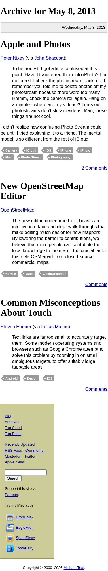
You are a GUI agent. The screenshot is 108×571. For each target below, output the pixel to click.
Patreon (11, 495)
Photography (61, 157)
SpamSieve (25, 538)
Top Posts (13, 434)
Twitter (29, 456)
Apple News (15, 462)
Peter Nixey (12, 57)
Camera (11, 150)
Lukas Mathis (54, 326)
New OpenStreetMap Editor (42, 191)
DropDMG (24, 517)
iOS (48, 150)
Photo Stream (31, 157)
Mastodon (13, 456)
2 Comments (94, 168)
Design (32, 378)
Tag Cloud (13, 428)
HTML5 (10, 273)
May (57, 11)
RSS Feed (13, 450)
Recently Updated (20, 444)
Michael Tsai (74, 568)
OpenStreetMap (17, 210)
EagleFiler (24, 527)
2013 (86, 11)
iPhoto (85, 150)
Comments (96, 284)
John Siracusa (48, 57)
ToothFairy (24, 548)
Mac (8, 157)
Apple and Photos (35, 44)
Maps (29, 273)
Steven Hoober (16, 326)
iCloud (31, 150)
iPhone (65, 150)
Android (11, 378)
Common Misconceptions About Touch (50, 307)
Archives (12, 422)
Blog (8, 416)
